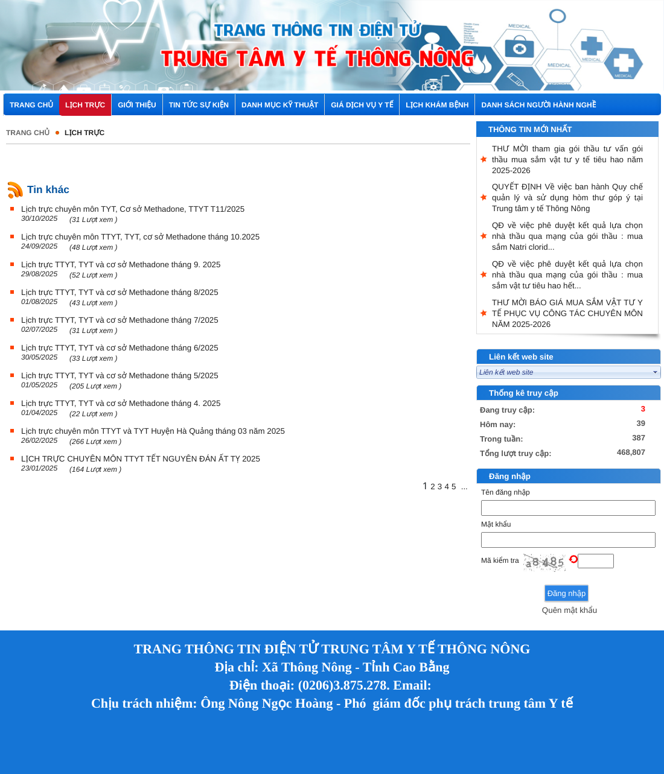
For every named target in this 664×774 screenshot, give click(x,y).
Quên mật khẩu (569, 610)
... (464, 486)
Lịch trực (84, 132)
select (655, 372)
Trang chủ (27, 132)
